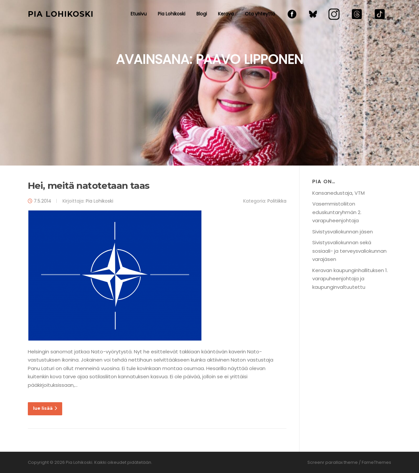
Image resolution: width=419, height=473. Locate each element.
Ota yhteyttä (260, 13)
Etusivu (139, 13)
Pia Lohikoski (61, 13)
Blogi (201, 13)
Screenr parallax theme (332, 462)
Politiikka (276, 201)
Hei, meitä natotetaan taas (88, 185)
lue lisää (45, 408)
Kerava (226, 13)
